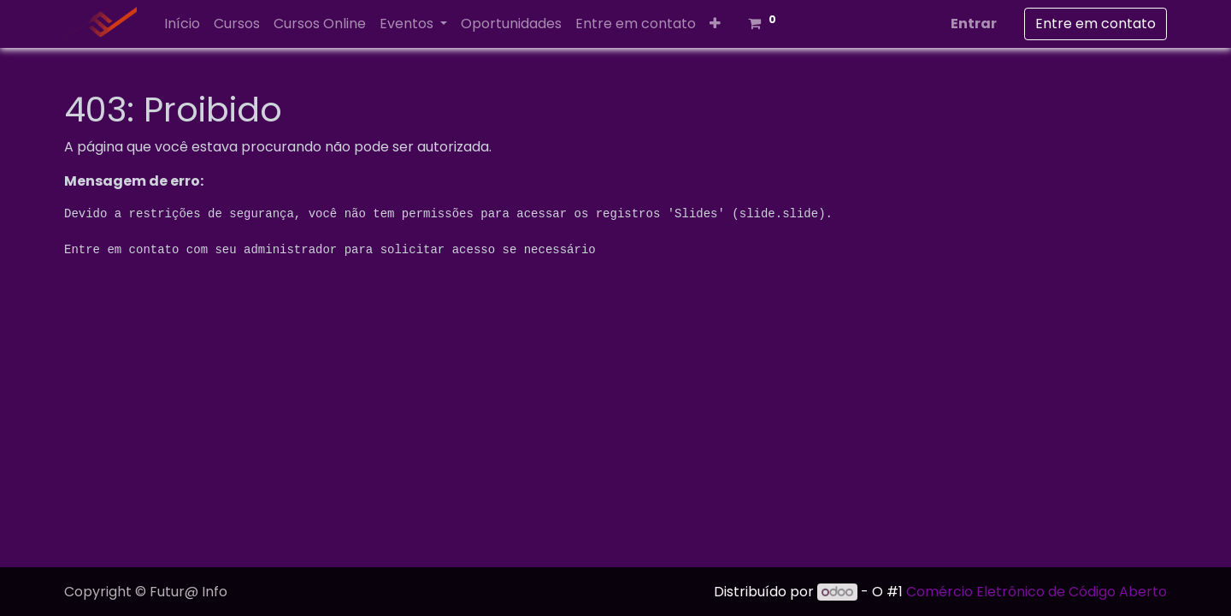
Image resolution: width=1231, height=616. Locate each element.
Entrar (974, 23)
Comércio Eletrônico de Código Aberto (1036, 591)
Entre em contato (1095, 23)
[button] (715, 24)
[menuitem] (182, 24)
